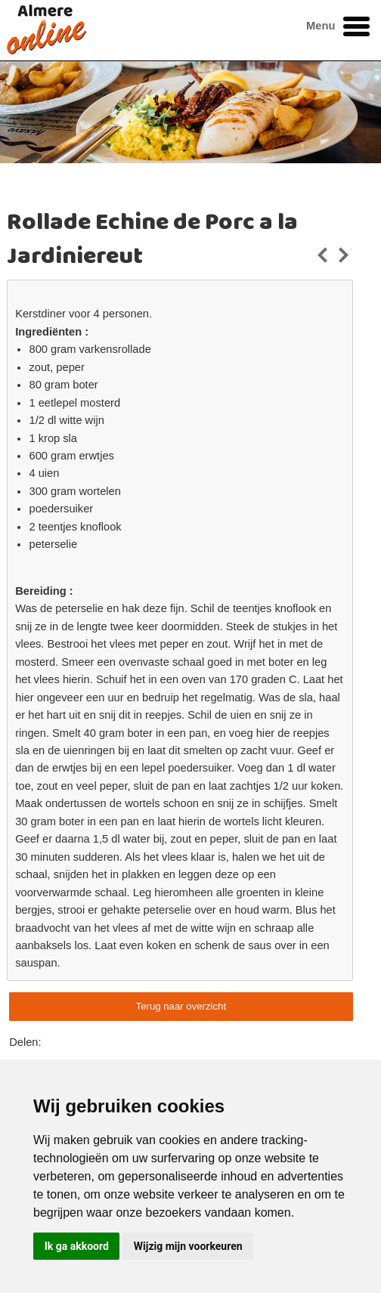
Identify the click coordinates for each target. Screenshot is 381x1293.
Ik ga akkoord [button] (77, 1246)
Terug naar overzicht (181, 1006)
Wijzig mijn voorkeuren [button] (188, 1246)
